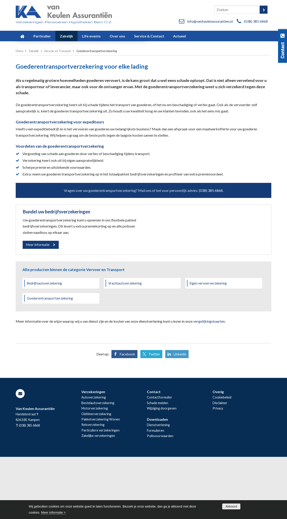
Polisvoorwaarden (160, 498)
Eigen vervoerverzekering (208, 345)
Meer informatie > (53, 512)
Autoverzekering (93, 459)
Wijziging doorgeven (161, 470)
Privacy (218, 470)
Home (19, 111)
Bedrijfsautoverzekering (44, 345)
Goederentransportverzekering (50, 360)
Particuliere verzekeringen (100, 492)
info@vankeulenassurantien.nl (210, 21)
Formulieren (155, 493)
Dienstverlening (158, 487)
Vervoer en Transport (57, 111)
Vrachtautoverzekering (125, 345)
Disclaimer (220, 465)
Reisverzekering (92, 487)
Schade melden (157, 465)
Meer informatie (38, 305)
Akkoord (231, 506)
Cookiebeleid (222, 459)
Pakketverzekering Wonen (100, 481)
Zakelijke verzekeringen (98, 498)
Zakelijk (34, 111)
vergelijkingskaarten (209, 383)
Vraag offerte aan (36, 88)
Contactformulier (159, 459)
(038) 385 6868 (256, 21)
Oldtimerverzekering (96, 476)
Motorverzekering (94, 470)
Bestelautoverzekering (97, 465)
